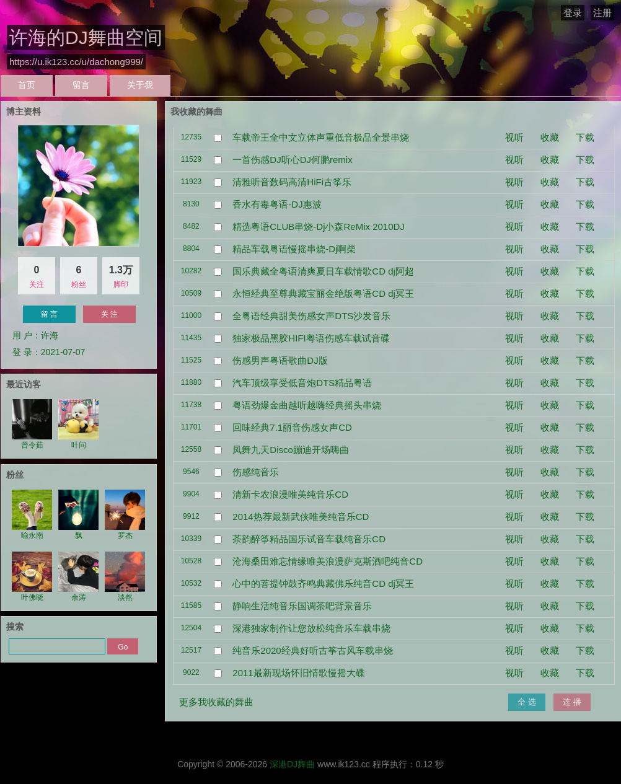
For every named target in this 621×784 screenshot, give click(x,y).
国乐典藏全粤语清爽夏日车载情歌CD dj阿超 (323, 271)
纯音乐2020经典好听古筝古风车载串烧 (312, 650)
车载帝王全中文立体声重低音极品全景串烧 (320, 137)
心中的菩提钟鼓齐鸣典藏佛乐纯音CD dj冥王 (323, 583)
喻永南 (32, 515)
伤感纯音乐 (255, 472)
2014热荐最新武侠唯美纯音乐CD (300, 516)
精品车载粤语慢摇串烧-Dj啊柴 (294, 249)
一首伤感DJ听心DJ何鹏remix (292, 159)
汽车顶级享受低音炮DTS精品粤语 (302, 382)
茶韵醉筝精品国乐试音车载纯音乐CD (308, 539)
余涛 (78, 577)
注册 (602, 12)
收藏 (549, 137)
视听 (514, 137)
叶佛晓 (32, 577)
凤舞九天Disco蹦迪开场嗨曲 (290, 449)
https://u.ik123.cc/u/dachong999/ (76, 61)
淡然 (125, 577)
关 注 (109, 314)
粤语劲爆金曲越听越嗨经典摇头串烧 (306, 405)
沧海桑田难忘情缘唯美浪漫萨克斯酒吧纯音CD (327, 561)
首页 (26, 85)
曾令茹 (32, 424)
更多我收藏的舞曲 (216, 702)
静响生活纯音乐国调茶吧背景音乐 (302, 606)
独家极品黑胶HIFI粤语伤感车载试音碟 (310, 338)
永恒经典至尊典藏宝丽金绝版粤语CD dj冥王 (323, 293)
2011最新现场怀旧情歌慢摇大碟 (298, 672)
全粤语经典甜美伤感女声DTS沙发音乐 (311, 316)
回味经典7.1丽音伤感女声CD (292, 427)
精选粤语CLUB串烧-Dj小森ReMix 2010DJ (318, 226)
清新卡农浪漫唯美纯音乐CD (290, 494)
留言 (81, 85)
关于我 (140, 85)
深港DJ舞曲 (292, 764)
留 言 (49, 314)
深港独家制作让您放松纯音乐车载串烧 (311, 628)
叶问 (78, 424)
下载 (585, 137)
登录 (572, 12)
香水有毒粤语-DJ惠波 (276, 204)
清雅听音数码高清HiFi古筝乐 (291, 182)
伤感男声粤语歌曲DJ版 (279, 360)
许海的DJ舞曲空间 (85, 37)
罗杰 (125, 515)
